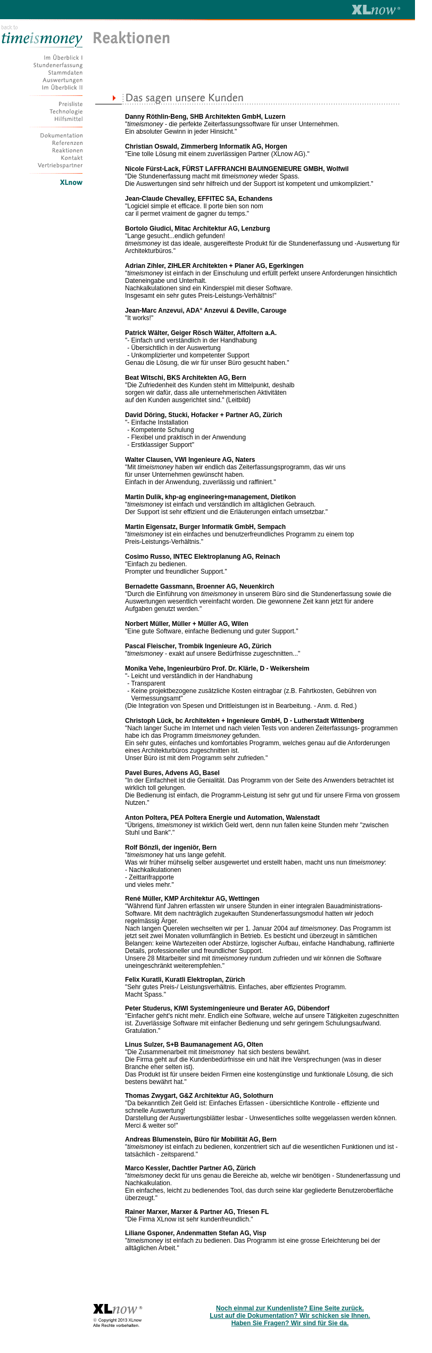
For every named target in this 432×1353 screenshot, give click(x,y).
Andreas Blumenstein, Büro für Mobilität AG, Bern (201, 1139)
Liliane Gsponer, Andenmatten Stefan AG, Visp (196, 1233)
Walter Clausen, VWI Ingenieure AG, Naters (190, 459)
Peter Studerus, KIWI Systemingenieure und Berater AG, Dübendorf (227, 1008)
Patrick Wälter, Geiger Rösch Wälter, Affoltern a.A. (201, 333)
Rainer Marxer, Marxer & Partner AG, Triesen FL (197, 1212)
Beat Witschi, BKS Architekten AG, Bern (185, 377)
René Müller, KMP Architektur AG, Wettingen (192, 898)
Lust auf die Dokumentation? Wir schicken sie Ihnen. (290, 1315)
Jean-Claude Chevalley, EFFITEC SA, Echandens (198, 198)
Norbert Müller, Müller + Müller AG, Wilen (186, 623)
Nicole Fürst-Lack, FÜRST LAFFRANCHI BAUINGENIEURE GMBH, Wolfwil (236, 169)
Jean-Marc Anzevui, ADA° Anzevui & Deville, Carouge (206, 310)
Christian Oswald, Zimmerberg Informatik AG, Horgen (206, 146)
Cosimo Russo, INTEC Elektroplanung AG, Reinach (202, 556)
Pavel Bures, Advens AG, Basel (172, 773)
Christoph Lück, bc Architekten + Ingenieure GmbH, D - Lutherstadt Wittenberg (244, 720)
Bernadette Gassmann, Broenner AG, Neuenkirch (199, 586)
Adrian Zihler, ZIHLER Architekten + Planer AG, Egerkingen (214, 266)
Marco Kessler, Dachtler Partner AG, (180, 1168)
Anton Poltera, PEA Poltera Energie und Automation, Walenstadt (222, 817)
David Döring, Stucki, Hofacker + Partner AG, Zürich (203, 415)
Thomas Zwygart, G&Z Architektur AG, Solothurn (199, 1095)
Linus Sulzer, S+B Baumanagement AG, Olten (194, 1044)
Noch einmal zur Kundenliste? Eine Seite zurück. (290, 1308)
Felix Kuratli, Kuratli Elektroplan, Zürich (185, 979)
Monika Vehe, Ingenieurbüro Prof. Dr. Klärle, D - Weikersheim (217, 668)
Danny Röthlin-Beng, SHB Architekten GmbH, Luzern (205, 116)
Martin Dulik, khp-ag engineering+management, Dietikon (210, 497)
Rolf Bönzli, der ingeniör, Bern (171, 847)
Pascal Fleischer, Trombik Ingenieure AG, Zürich (198, 646)
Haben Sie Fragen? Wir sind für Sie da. (290, 1323)
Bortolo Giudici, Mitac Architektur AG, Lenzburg (197, 228)
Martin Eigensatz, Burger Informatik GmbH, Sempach (205, 527)
